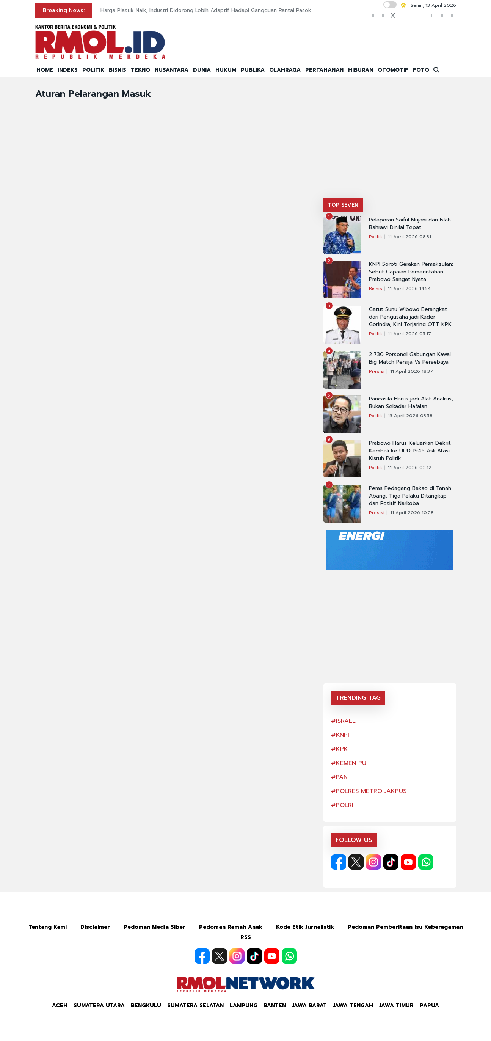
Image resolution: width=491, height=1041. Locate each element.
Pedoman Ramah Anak (230, 927)
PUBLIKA (253, 70)
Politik (375, 236)
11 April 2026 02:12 (409, 467)
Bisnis (375, 288)
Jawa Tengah (353, 1006)
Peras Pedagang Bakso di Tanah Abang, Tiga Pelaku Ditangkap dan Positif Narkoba (410, 496)
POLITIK (93, 70)
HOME (44, 70)
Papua (429, 1006)
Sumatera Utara (99, 1006)
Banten (275, 1006)
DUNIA (202, 70)
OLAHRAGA (285, 70)
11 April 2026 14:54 (409, 288)
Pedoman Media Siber (154, 927)
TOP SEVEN (343, 205)
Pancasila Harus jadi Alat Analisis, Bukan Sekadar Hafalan (411, 402)
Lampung (243, 1006)
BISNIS (117, 70)
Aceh (59, 1006)
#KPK (339, 749)
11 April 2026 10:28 (412, 512)
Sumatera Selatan (195, 1006)
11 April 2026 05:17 (409, 333)
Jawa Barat (309, 1006)
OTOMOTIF (393, 70)
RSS (245, 937)
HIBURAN (360, 70)
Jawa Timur (396, 1006)
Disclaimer (95, 927)
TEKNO (140, 70)
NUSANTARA (171, 70)
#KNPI (340, 735)
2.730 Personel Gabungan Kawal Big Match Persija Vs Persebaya (410, 358)
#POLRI (342, 805)
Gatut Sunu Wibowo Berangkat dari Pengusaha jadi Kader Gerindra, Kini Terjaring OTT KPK (410, 317)
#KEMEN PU (348, 763)
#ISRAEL (343, 720)
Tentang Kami (47, 927)
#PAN (339, 777)
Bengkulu (146, 1006)
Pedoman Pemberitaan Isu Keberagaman (405, 927)
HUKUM (225, 70)
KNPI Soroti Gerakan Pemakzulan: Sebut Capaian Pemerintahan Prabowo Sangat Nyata (411, 272)
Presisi (376, 371)
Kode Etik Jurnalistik (305, 927)
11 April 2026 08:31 (409, 236)
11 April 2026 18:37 (411, 371)
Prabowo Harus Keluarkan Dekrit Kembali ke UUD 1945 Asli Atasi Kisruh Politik (410, 451)
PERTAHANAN (324, 70)
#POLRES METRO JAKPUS (368, 791)
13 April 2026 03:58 (410, 415)
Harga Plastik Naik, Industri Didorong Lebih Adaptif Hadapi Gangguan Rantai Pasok (205, 10)
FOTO (421, 70)
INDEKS (68, 70)
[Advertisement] (389, 141)
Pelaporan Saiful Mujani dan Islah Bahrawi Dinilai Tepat (410, 223)
